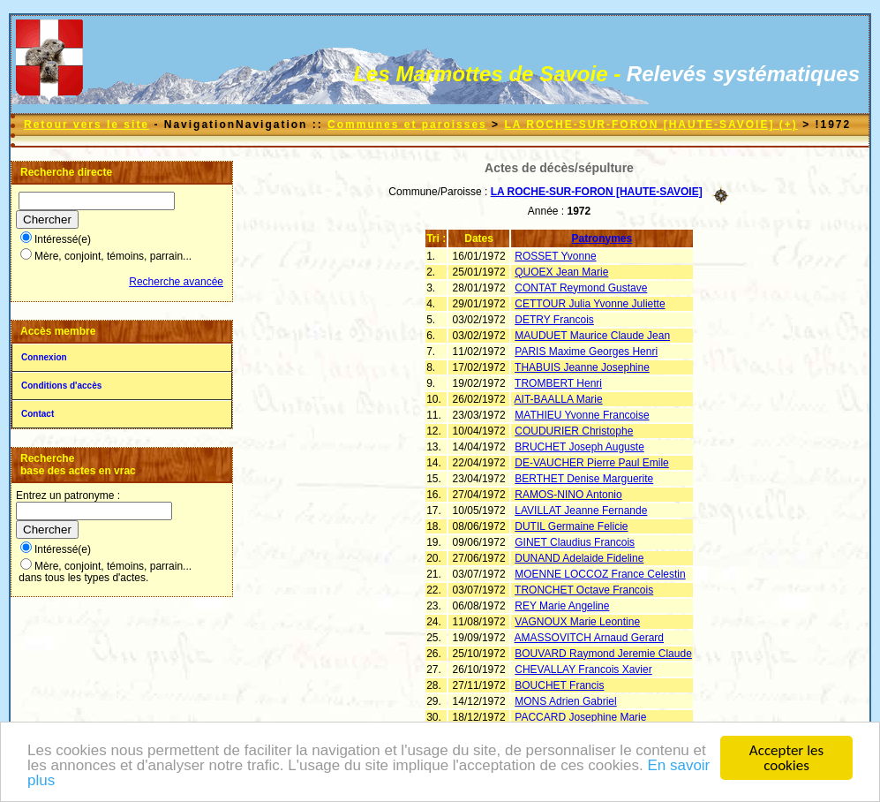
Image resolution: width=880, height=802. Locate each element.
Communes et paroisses (407, 124)
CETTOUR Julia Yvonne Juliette (590, 304)
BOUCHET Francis (559, 685)
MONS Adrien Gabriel (565, 701)
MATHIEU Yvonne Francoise (582, 415)
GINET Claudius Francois (575, 542)
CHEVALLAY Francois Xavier (583, 669)
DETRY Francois (554, 320)
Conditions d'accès (61, 385)
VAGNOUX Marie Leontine (577, 622)
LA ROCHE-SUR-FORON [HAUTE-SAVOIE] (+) (650, 124)
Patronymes (602, 238)
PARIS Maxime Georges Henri (586, 351)
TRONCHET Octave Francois (584, 590)
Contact (37, 414)
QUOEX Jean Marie (561, 272)
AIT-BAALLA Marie (559, 399)
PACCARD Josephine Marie (580, 717)
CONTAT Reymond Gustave (581, 288)
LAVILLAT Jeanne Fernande (581, 510)
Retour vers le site (86, 124)
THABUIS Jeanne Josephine (582, 367)
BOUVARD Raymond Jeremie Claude (603, 653)
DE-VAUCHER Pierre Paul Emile (592, 463)
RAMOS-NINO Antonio (568, 494)
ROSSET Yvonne (555, 256)
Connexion (44, 357)
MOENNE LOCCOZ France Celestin (600, 574)
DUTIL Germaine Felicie (571, 526)
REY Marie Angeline (562, 606)
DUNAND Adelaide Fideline (579, 558)
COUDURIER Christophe (574, 431)
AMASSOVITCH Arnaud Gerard (589, 638)
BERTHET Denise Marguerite (584, 479)
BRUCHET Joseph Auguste (579, 447)
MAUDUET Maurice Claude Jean (592, 335)
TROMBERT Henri (558, 383)
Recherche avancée (176, 282)
